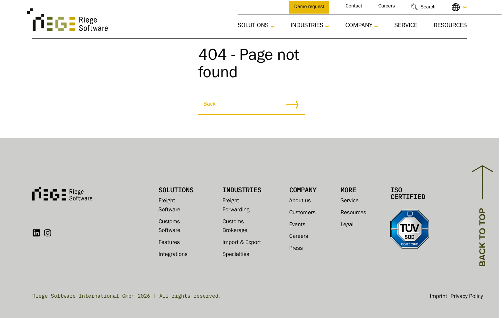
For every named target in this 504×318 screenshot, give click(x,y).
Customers (302, 213)
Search (428, 7)
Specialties (235, 255)
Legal (347, 225)
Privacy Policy (466, 297)
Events (297, 225)
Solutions (253, 26)
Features (169, 243)
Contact (353, 7)
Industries (307, 26)
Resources (450, 26)
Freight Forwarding (236, 205)
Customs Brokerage (234, 226)
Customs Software (169, 226)
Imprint (438, 297)
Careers (386, 7)
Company (358, 26)
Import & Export (241, 243)
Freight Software (169, 205)
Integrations (173, 255)
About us (300, 201)
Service (405, 26)
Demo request (309, 7)
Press (296, 249)
